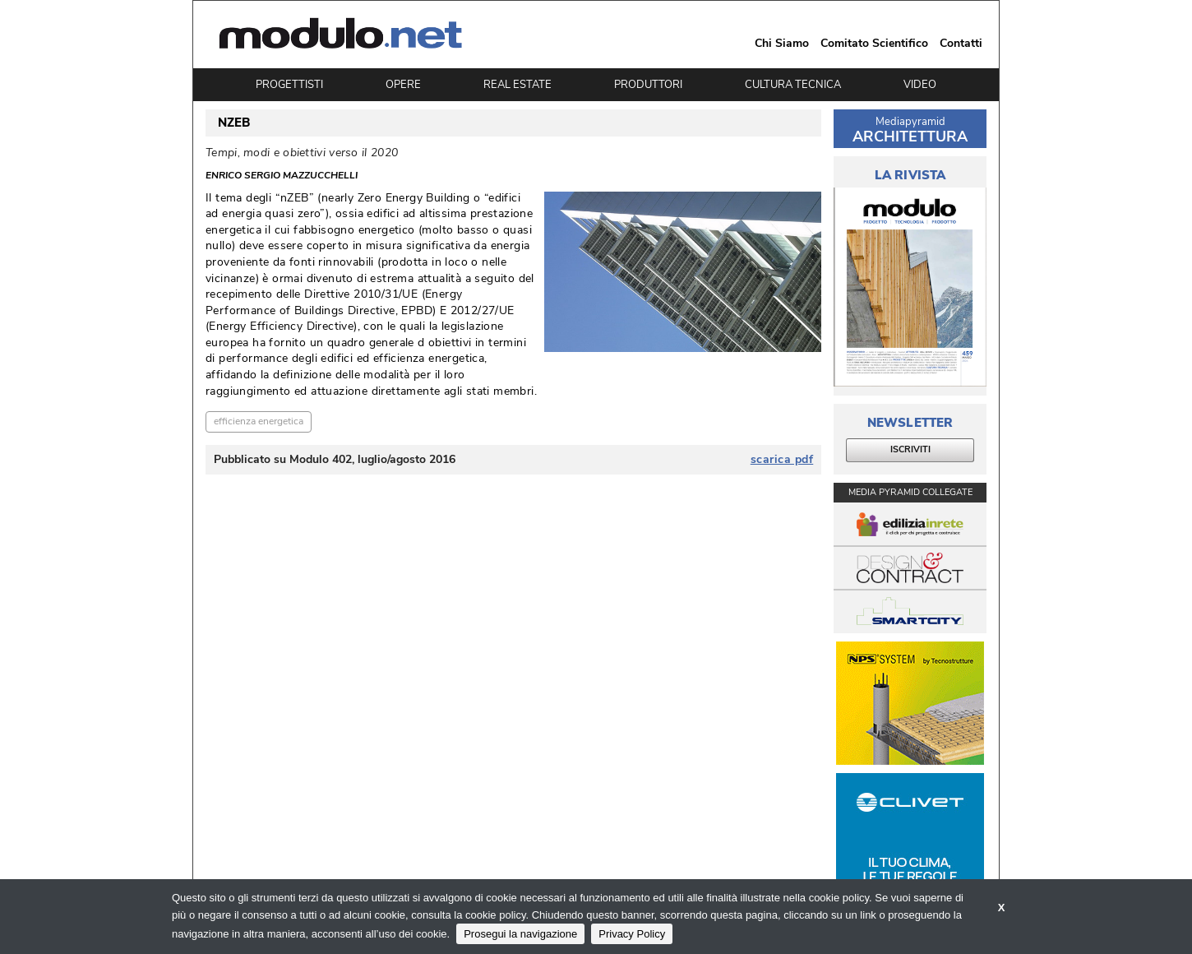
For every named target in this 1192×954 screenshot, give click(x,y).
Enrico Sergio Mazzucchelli (282, 175)
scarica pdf (782, 459)
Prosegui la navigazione (520, 934)
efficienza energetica (258, 421)
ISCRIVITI (910, 449)
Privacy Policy (631, 934)
